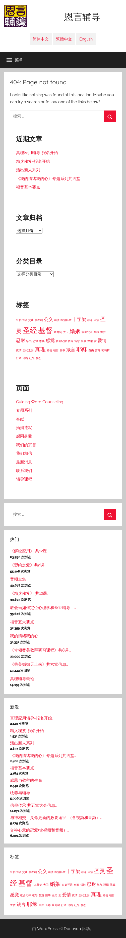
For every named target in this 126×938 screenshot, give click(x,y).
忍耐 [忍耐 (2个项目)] (20, 340)
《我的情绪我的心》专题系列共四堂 (48, 178)
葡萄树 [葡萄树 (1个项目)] (105, 350)
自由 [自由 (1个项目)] (91, 350)
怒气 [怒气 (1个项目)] (29, 341)
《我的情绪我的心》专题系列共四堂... (43, 755)
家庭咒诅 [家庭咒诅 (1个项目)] (87, 332)
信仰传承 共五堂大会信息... (33, 805)
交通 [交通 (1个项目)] (31, 320)
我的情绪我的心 (24, 636)
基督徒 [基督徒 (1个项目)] (58, 332)
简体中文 (41, 39)
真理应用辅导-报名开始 (37, 152)
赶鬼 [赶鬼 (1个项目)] (32, 358)
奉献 (20, 419)
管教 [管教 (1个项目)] (62, 350)
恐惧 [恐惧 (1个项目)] (35, 341)
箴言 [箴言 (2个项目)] (70, 349)
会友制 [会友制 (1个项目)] (39, 320)
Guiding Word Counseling (39, 402)
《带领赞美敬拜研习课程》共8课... (40, 650)
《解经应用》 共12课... (29, 550)
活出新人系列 (28, 170)
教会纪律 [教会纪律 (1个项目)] (61, 341)
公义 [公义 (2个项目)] (48, 319)
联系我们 (24, 470)
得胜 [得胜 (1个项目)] (103, 332)
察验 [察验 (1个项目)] (96, 332)
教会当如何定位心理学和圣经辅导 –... (43, 607)
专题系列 (24, 410)
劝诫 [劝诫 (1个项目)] (56, 320)
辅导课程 (24, 479)
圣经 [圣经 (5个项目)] (30, 330)
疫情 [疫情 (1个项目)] (19, 350)
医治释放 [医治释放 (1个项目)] (66, 320)
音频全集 (18, 579)
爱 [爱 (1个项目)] (95, 341)
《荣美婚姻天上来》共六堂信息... (39, 664)
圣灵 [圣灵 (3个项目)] (99, 871)
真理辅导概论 (22, 678)
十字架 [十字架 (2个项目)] (79, 319)
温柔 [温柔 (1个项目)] (90, 341)
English (86, 39)
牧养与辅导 (20, 792)
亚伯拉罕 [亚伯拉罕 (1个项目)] (21, 320)
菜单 (15, 60)
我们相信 (24, 453)
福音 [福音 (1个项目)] (56, 350)
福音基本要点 (28, 187)
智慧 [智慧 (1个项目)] (77, 341)
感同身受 (24, 436)
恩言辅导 (82, 17)
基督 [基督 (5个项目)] (45, 330)
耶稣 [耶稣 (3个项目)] (81, 349)
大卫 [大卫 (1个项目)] (66, 332)
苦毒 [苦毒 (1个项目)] (97, 350)
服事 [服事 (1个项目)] (83, 341)
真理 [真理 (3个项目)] (40, 349)
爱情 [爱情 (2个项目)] (102, 340)
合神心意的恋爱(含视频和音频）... (40, 830)
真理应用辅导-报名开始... (32, 718)
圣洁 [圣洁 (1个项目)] (96, 320)
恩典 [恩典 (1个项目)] (42, 341)
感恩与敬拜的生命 (26, 780)
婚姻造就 (24, 427)
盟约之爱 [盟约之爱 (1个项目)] (28, 350)
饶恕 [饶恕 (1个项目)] (38, 358)
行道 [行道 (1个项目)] (19, 358)
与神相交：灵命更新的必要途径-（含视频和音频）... (56, 817)
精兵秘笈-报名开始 (33, 161)
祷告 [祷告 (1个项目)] (49, 350)
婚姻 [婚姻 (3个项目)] (75, 331)
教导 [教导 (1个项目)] (70, 341)
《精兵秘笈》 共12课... (29, 593)
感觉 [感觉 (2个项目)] (50, 340)
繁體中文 (64, 39)
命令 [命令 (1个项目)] (90, 320)
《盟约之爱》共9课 (27, 565)
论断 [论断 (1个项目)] (25, 358)
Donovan (72, 928)
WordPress (47, 928)
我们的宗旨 (26, 444)
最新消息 (24, 462)
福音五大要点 (22, 622)
